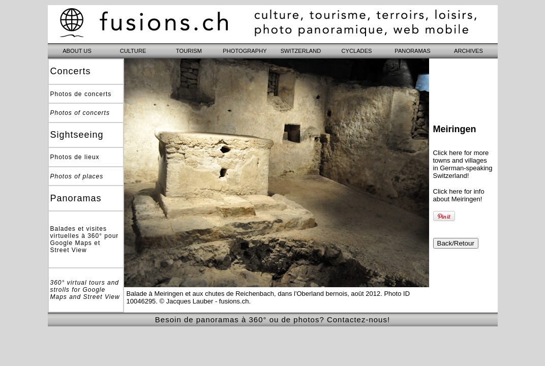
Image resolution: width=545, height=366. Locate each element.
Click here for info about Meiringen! (459, 195)
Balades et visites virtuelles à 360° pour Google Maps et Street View (84, 239)
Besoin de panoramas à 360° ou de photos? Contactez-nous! (272, 319)
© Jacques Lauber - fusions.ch (204, 301)
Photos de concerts (81, 94)
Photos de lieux (75, 157)
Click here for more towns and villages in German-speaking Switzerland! (463, 164)
